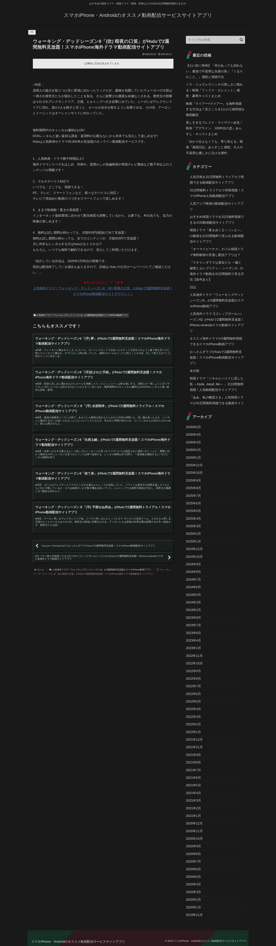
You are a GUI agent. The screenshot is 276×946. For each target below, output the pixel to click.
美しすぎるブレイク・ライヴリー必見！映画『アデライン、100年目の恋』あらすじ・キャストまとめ (214, 128)
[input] (215, 40)
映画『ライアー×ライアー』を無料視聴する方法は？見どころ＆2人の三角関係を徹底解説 (215, 109)
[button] (241, 40)
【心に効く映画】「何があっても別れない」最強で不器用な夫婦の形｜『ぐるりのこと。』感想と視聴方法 (214, 71)
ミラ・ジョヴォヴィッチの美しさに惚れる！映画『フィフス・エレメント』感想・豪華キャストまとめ (214, 90)
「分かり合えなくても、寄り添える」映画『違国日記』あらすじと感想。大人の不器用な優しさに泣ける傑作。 (214, 147)
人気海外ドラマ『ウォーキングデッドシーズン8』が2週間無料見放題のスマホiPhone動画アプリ (81, 315)
